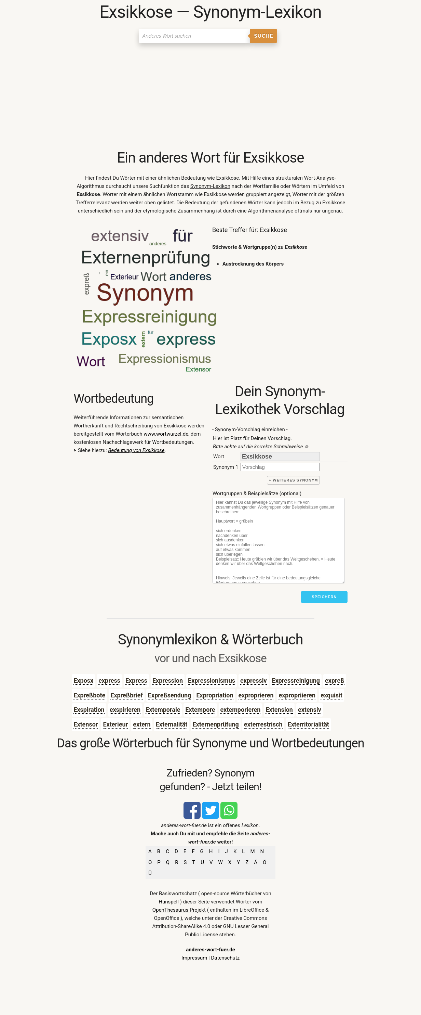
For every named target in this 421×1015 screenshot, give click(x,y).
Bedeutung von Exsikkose (136, 450)
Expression (167, 680)
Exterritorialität (308, 724)
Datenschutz (225, 958)
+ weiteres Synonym (293, 480)
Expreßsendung (169, 695)
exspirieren (125, 709)
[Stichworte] (278, 540)
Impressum (194, 958)
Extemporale (163, 709)
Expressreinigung (296, 680)
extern (141, 724)
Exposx (83, 680)
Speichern (324, 597)
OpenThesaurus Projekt (179, 910)
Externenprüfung (215, 724)
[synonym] (280, 467)
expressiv (253, 680)
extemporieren (240, 709)
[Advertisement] (210, 97)
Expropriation (214, 695)
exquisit (331, 695)
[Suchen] (194, 36)
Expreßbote (89, 695)
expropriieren (297, 695)
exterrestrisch (263, 724)
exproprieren (256, 695)
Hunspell (169, 902)
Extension (279, 709)
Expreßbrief (126, 695)
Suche (263, 36)
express (109, 680)
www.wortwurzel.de (166, 434)
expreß (334, 680)
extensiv (309, 709)
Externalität (172, 724)
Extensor (85, 724)
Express (136, 680)
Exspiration (88, 709)
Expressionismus (211, 680)
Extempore (200, 709)
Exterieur (115, 724)
